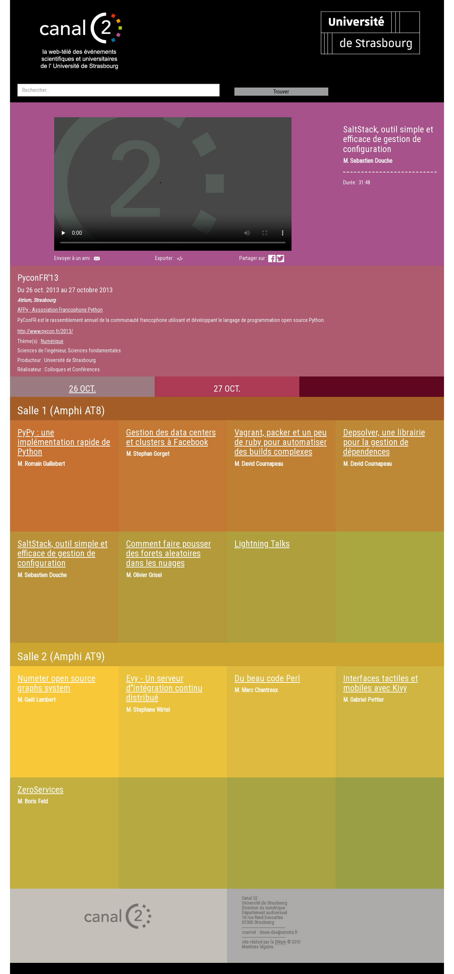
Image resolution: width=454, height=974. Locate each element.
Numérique (52, 341)
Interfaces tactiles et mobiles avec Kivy (380, 683)
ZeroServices (40, 789)
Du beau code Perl (267, 678)
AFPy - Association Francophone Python (60, 310)
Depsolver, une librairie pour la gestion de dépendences (384, 442)
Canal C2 (249, 898)
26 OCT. (82, 389)
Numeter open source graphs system (56, 683)
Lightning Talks (262, 544)
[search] (118, 90)
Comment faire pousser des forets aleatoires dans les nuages (168, 554)
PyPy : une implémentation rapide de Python (63, 442)
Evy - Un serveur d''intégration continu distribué (164, 688)
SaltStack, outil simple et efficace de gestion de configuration (62, 554)
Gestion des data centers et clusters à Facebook (171, 437)
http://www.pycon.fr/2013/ (45, 331)
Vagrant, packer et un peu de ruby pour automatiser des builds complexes (280, 442)
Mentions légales (257, 947)
